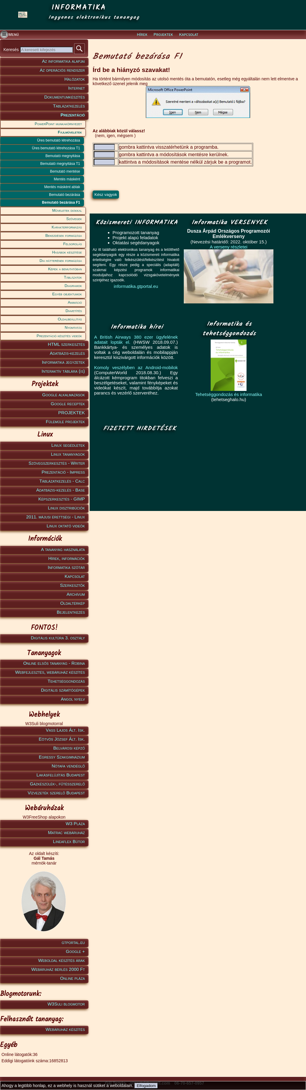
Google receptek (68, 403)
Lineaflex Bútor (69, 841)
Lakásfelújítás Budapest (60, 774)
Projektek (163, 35)
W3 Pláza (75, 823)
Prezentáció (72, 114)
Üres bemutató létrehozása (58, 140)
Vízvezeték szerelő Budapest (56, 792)
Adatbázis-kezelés (67, 353)
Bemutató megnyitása (62, 156)
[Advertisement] (138, 472)
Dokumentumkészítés (64, 96)
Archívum (76, 594)
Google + (75, 951)
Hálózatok (75, 79)
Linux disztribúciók (66, 507)
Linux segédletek (68, 445)
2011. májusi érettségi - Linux (55, 516)
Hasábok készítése (67, 252)
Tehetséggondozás (66, 681)
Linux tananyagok (68, 454)
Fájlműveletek (70, 132)
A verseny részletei (228, 246)
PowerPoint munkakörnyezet (58, 124)
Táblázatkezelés (69, 105)
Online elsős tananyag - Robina (54, 663)
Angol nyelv (73, 698)
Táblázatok (73, 277)
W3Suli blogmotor (66, 1003)
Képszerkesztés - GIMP (61, 498)
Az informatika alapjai (63, 61)
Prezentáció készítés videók (59, 336)
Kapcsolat (188, 35)
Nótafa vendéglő (68, 765)
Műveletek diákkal (67, 210)
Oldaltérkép (72, 603)
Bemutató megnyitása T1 (60, 164)
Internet (76, 87)
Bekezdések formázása (63, 235)
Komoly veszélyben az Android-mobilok (136, 367)
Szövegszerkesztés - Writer (57, 463)
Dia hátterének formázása (60, 260)
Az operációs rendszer (62, 70)
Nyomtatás (73, 327)
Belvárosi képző (69, 747)
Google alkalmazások (63, 394)
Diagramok (73, 285)
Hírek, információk (66, 558)
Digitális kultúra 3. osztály (58, 637)
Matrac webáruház (66, 832)
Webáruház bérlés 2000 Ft (58, 969)
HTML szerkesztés (66, 344)
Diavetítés (73, 310)
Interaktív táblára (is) (63, 371)
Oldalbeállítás (70, 319)
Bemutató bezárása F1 (61, 202)
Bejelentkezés (71, 612)
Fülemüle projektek (65, 421)
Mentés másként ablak (62, 187)
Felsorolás (72, 244)
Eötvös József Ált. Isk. (62, 738)
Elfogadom (146, 1085)
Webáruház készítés (65, 1029)
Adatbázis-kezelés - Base (60, 489)
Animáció (75, 302)
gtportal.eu (73, 942)
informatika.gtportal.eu (136, 286)
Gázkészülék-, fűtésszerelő (57, 783)
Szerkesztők (72, 585)
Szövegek (74, 219)
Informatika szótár (66, 567)
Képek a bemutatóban (65, 269)
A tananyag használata (63, 549)
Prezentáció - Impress (63, 472)
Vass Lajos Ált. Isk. (65, 730)
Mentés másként (67, 179)
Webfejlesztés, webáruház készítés (50, 672)
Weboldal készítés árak (61, 960)
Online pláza (72, 978)
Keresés (11, 49)
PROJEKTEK (71, 412)
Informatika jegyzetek (63, 362)
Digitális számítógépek (63, 690)
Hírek (142, 35)
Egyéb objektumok (67, 294)
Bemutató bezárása (64, 195)
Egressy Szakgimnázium (62, 756)
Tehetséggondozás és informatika (228, 394)
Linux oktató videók (66, 525)
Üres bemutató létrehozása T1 (56, 148)
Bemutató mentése (65, 171)
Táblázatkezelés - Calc (62, 480)
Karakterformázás (67, 227)
